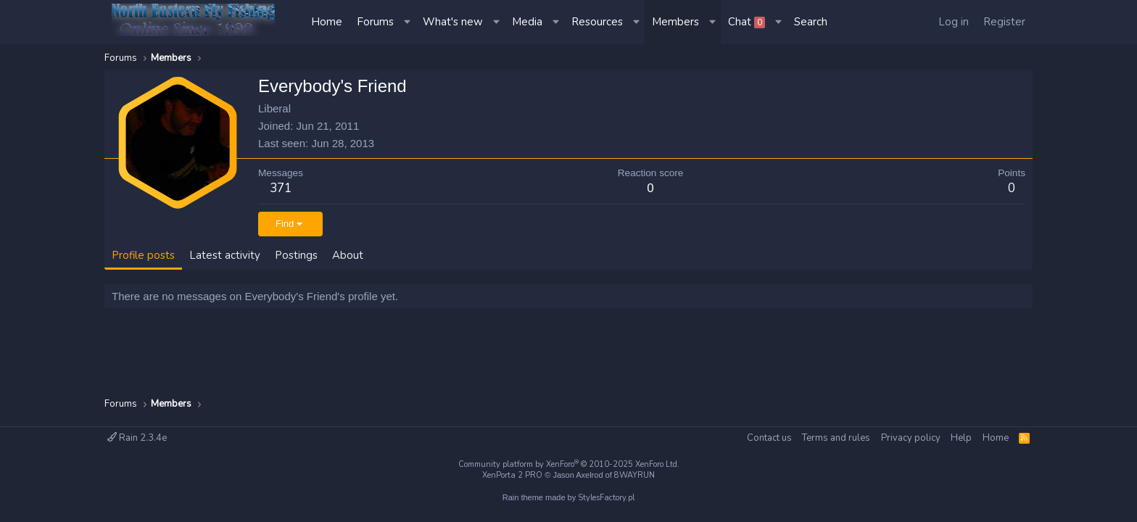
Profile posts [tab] (143, 255)
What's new (453, 21)
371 (281, 188)
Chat (746, 21)
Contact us (769, 437)
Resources (597, 21)
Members (675, 21)
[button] (408, 22)
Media (527, 21)
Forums (375, 21)
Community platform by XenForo (568, 464)
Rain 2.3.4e (137, 437)
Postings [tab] (296, 255)
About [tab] (347, 255)
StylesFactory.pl (606, 497)
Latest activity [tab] (224, 255)
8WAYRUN (634, 475)
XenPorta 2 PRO (512, 475)
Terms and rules (836, 437)
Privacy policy (910, 437)
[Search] (811, 22)
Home (326, 21)
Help (961, 437)
